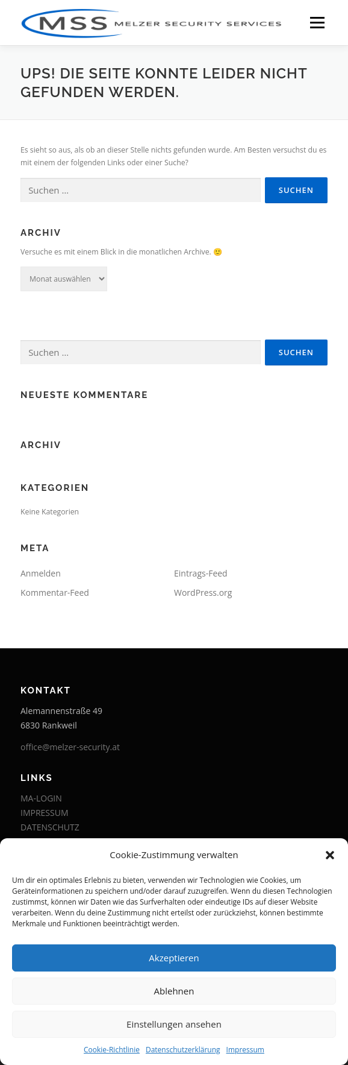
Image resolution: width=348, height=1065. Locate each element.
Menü (316, 22)
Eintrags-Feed (201, 573)
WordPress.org (203, 592)
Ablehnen (174, 991)
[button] (330, 855)
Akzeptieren (174, 958)
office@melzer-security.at (70, 747)
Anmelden (40, 573)
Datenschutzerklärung (183, 1049)
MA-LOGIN (41, 798)
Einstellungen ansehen (174, 1024)
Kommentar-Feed (54, 592)
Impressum (245, 1049)
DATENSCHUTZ (49, 827)
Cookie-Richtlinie (112, 1049)
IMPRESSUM (44, 812)
